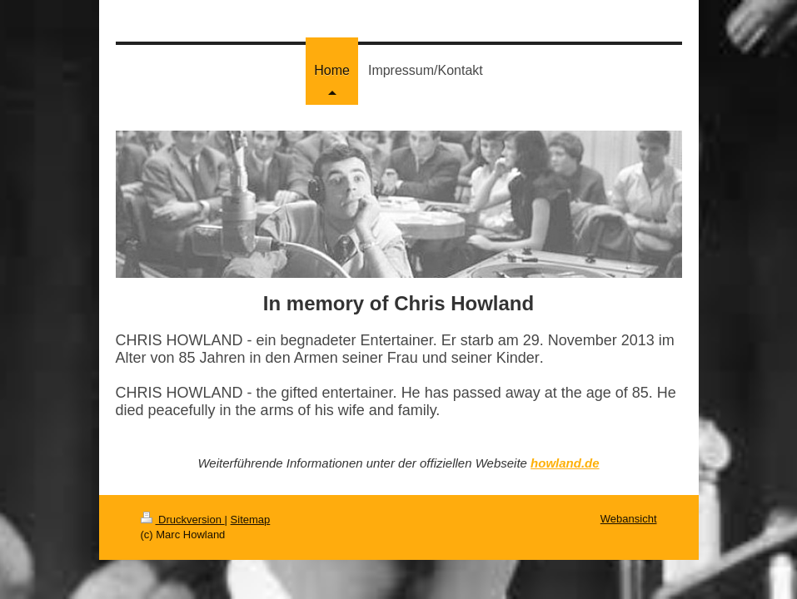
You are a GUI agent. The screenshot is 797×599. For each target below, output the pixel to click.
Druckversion (183, 519)
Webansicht (628, 518)
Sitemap (251, 519)
